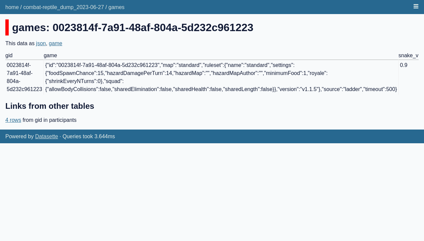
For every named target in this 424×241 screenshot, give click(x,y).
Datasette (46, 136)
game (55, 43)
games (117, 7)
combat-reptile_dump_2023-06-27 (63, 7)
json (41, 43)
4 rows (13, 120)
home (12, 7)
